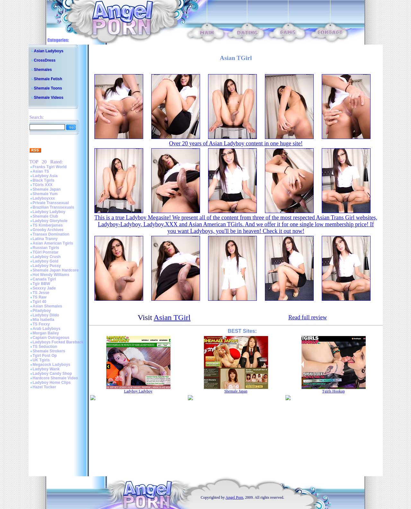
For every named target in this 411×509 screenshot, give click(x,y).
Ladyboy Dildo (46, 315)
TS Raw (40, 297)
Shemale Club (45, 216)
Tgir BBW (41, 283)
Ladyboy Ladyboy (49, 212)
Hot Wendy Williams (51, 274)
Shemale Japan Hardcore (56, 270)
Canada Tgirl (44, 279)
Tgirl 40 (40, 301)
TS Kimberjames (48, 225)
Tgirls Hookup (333, 391)
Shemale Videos (49, 97)
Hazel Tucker (44, 387)
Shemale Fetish (48, 79)
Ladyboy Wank (46, 369)
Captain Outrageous (51, 337)
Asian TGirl (172, 317)
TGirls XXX (43, 185)
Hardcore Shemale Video (55, 378)
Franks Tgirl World (50, 167)
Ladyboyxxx (44, 198)
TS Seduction (45, 346)
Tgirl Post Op (45, 355)
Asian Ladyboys (49, 51)
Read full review (307, 317)
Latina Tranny (45, 239)
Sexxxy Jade (44, 288)
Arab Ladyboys (47, 328)
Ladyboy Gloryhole (50, 221)
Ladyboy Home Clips (52, 382)
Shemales (43, 69)
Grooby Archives (48, 230)
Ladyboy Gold (45, 261)
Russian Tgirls (46, 248)
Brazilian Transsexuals (53, 207)
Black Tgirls (44, 180)
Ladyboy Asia (45, 176)
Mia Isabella (43, 319)
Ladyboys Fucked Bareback (58, 342)
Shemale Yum (45, 194)
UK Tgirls (41, 360)
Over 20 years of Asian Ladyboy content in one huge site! (236, 143)
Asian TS (41, 171)
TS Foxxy (41, 324)
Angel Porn (234, 497)
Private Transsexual (51, 203)
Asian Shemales (47, 306)
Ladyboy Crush (47, 256)
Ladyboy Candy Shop (52, 373)
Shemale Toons (48, 88)
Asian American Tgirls (53, 243)
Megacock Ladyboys (51, 364)
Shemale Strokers (49, 351)
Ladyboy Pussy (47, 265)
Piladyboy (42, 310)
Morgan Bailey (46, 333)
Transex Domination (51, 234)
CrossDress (45, 60)
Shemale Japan (47, 189)
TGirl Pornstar (46, 252)
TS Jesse (41, 292)
